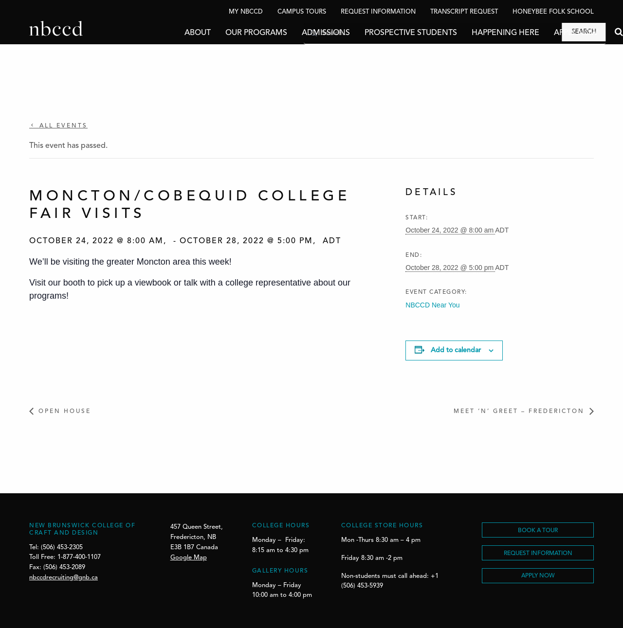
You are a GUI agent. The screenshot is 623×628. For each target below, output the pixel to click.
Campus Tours (301, 12)
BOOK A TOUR (538, 531)
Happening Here (476, 33)
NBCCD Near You (432, 305)
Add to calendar (456, 350)
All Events (62, 126)
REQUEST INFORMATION (538, 553)
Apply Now (546, 33)
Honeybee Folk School (553, 12)
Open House (64, 411)
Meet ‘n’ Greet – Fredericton (519, 411)
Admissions (297, 33)
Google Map (188, 558)
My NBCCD (246, 12)
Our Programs (227, 33)
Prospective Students (381, 33)
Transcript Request (464, 12)
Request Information (378, 12)
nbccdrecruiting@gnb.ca (63, 577)
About (168, 33)
